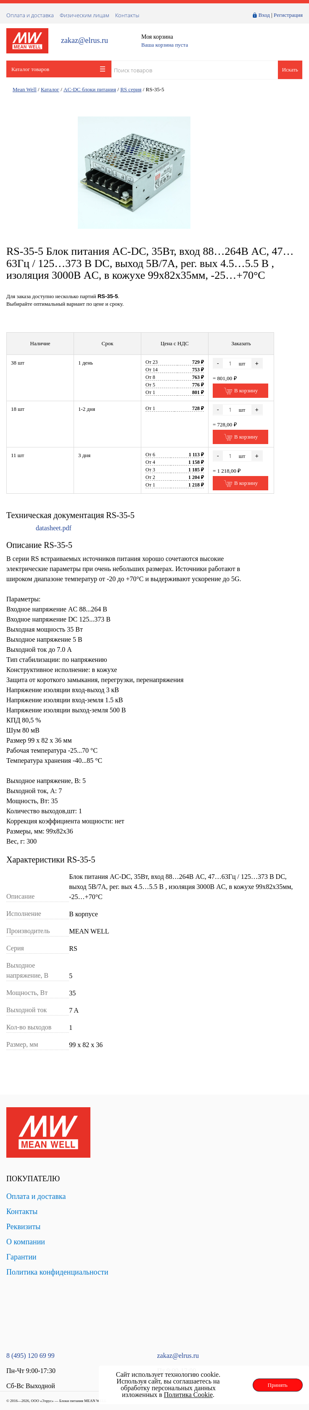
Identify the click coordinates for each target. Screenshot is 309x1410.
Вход (264, 15)
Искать (290, 69)
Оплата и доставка (30, 15)
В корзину (240, 391)
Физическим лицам (84, 15)
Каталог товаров (58, 69)
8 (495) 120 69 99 (30, 1355)
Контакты (127, 15)
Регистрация (288, 15)
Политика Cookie (188, 1394)
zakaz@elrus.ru (84, 41)
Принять (278, 1385)
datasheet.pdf (53, 528)
